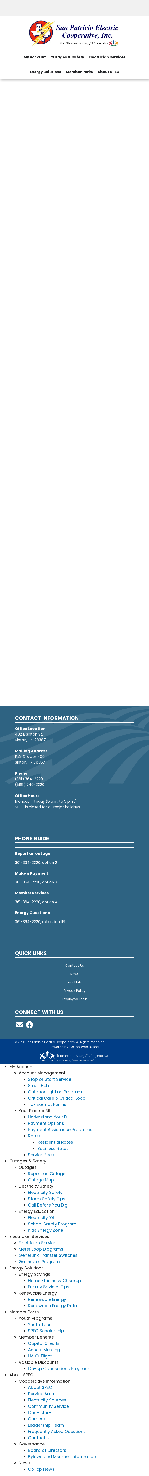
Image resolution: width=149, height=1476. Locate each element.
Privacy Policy (74, 990)
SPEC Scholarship (46, 1331)
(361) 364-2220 (29, 779)
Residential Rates (55, 1142)
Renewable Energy (47, 1299)
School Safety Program (52, 1224)
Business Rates (53, 1148)
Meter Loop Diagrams (41, 1249)
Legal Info (74, 982)
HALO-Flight (40, 1356)
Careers (36, 1419)
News (74, 974)
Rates (34, 1136)
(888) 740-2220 (29, 784)
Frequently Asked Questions (57, 1431)
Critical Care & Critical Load (56, 1098)
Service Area (41, 1394)
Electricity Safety (45, 1192)
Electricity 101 (41, 1217)
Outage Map (41, 1180)
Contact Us (74, 965)
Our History (39, 1412)
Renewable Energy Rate (52, 1306)
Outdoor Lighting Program (55, 1092)
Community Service (48, 1406)
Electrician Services (39, 1243)
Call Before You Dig (47, 1205)
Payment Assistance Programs (60, 1129)
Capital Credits (44, 1343)
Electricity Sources (47, 1400)
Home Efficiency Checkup (54, 1280)
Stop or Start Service (49, 1079)
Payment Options (46, 1123)
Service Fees (41, 1155)
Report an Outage (46, 1173)
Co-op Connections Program (58, 1368)
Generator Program (39, 1262)
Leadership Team (46, 1425)
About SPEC (40, 1387)
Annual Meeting (44, 1350)
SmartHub (38, 1085)
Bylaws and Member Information (62, 1456)
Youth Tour (39, 1324)
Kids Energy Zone (45, 1230)
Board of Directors (47, 1450)
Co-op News (41, 1469)
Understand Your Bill (49, 1117)
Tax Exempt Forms (47, 1104)
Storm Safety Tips (46, 1199)
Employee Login (74, 999)
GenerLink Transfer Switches (48, 1255)
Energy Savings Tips (48, 1287)
